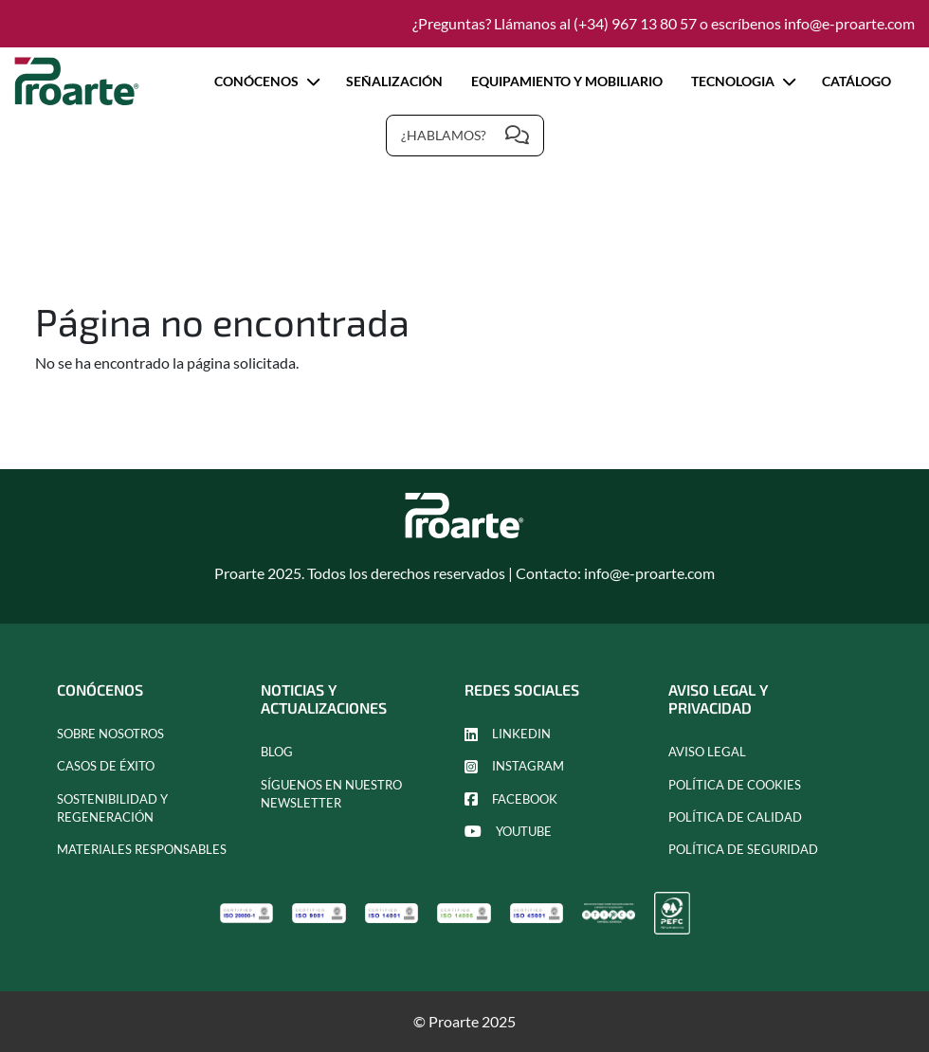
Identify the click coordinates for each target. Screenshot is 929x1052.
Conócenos (266, 81)
